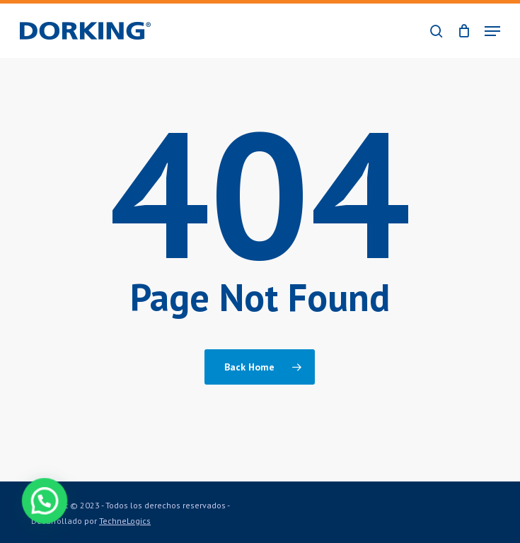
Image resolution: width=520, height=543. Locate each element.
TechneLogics (125, 520)
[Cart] (464, 31)
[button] (492, 31)
